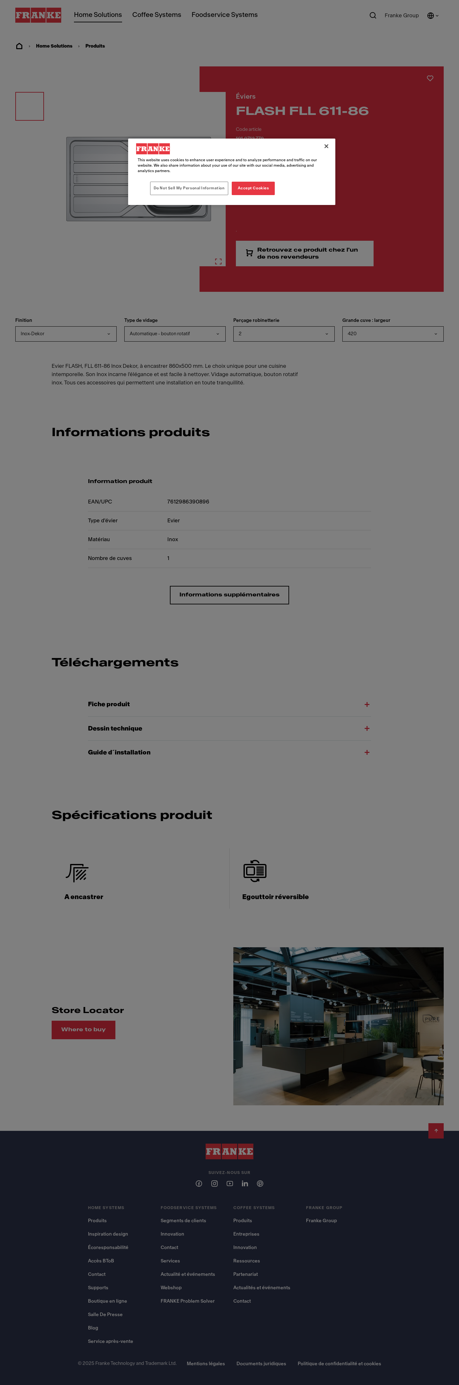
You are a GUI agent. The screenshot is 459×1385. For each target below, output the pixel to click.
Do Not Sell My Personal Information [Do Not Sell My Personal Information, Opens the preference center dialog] (189, 188)
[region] (231, 172)
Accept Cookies (253, 188)
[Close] (326, 146)
